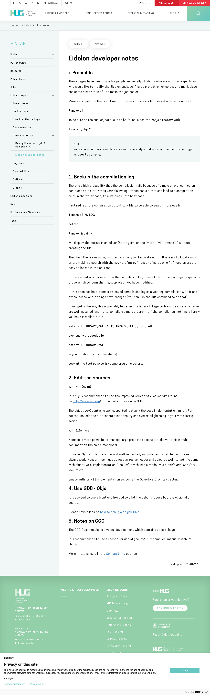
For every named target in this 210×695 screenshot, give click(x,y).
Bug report (19, 164)
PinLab (25, 26)
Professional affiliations (25, 213)
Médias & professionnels (80, 590)
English (9, 657)
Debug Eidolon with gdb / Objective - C (30, 146)
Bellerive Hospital (117, 640)
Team (13, 221)
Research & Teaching (141, 13)
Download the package (26, 120)
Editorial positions (21, 197)
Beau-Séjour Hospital (119, 618)
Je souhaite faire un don (170, 609)
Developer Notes (23, 136)
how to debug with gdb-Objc (119, 513)
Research (16, 72)
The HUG (174, 13)
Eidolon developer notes (29, 156)
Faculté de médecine (167, 635)
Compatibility (21, 172)
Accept (185, 670)
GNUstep (18, 180)
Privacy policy (37, 684)
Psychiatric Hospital (119, 647)
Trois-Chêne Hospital (119, 626)
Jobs (13, 88)
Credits (17, 189)
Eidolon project (19, 96)
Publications (17, 80)
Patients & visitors (57, 13)
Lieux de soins (117, 590)
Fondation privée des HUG (171, 600)
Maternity (112, 611)
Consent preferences (14, 684)
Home (14, 26)
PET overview (18, 63)
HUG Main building (117, 604)
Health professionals (98, 13)
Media (64, 597)
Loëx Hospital (115, 633)
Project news (21, 104)
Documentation (22, 128)
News (13, 205)
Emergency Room (117, 597)
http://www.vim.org (86, 402)
